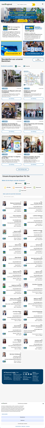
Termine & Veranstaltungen (36, 376)
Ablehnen (22, 420)
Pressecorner (35, 374)
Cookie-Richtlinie (18, 426)
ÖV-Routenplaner (36, 380)
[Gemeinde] (23, 197)
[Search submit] (34, 5)
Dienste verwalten (5, 414)
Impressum (28, 426)
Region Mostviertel (16, 378)
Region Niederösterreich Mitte (17, 374)
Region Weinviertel (16, 376)
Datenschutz (23, 426)
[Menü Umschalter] (42, 4)
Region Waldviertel (16, 379)
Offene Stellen (35, 378)
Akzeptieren (22, 417)
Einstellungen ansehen (22, 423)
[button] (43, 403)
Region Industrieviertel (17, 377)
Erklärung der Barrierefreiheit (26, 379)
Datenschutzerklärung (27, 377)
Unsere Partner (35, 379)
